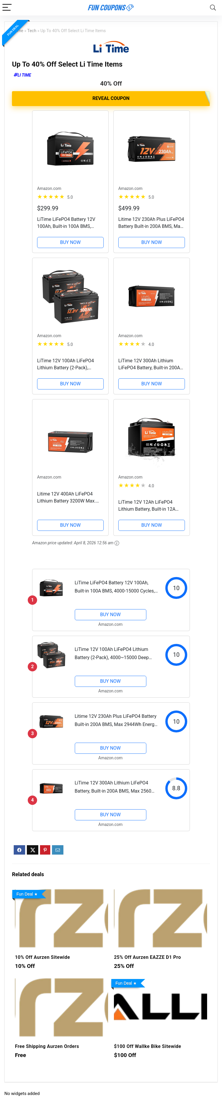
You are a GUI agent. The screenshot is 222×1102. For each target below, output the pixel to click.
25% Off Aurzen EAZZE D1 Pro (147, 957)
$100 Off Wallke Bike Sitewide (147, 1046)
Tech (31, 30)
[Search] (213, 7)
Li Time (24, 75)
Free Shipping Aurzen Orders (47, 1046)
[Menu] (7, 7)
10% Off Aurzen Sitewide (42, 957)
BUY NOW (70, 242)
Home (17, 30)
